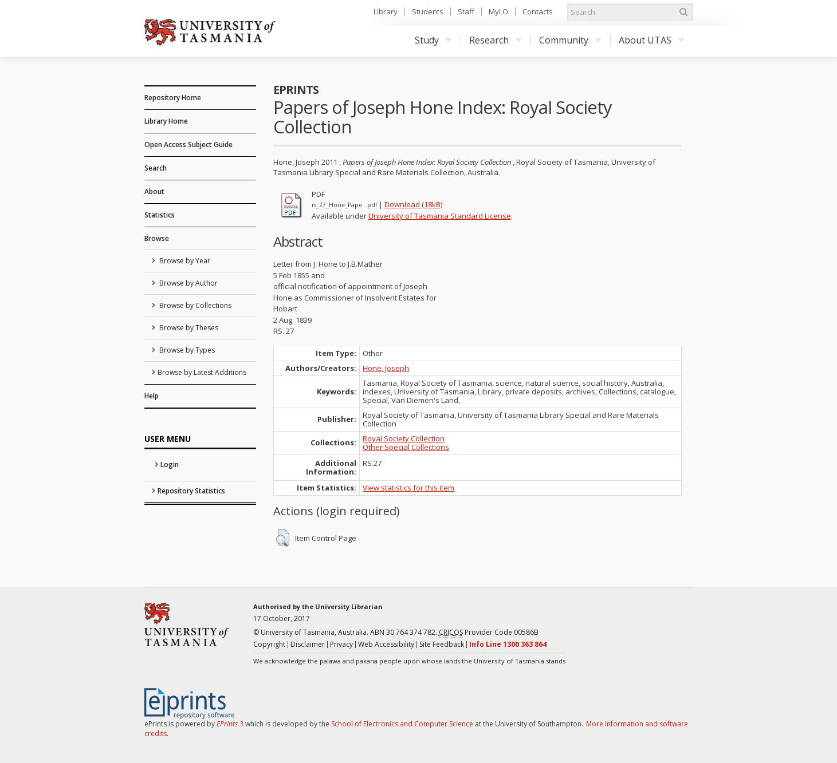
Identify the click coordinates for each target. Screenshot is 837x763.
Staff (466, 11)
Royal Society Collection (404, 438)
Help (151, 396)
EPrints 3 (230, 724)
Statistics (159, 215)
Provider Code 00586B (489, 632)
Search (155, 168)
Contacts (537, 11)
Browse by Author (188, 283)
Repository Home (172, 97)
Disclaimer (307, 644)
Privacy (341, 644)
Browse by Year (184, 261)
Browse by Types (186, 350)
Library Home (166, 121)
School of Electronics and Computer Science (402, 724)
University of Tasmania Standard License (439, 216)
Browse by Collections (194, 305)
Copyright (269, 644)
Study (433, 40)
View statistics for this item (408, 488)
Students (427, 11)
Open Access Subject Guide (188, 144)
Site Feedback (441, 644)
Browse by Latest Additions (202, 372)
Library (386, 11)
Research (495, 40)
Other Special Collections (406, 447)
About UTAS (652, 40)
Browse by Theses (188, 328)
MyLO (498, 11)
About (154, 191)
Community (570, 40)
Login (169, 464)
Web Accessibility (386, 644)
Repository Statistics (191, 491)
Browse (156, 238)
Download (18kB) (413, 204)
